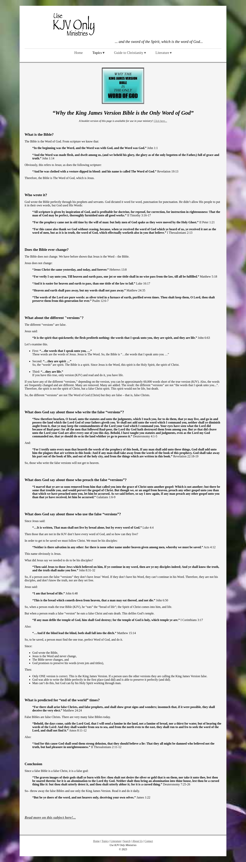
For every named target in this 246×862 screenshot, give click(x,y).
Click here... (160, 120)
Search (126, 841)
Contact (149, 841)
